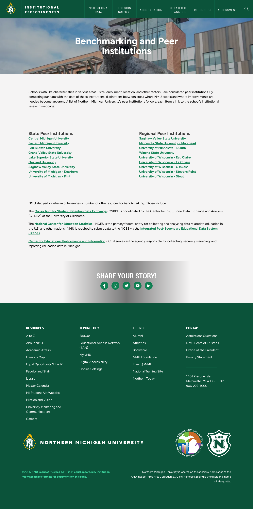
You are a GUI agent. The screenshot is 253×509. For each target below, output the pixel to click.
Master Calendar (37, 385)
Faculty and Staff (38, 371)
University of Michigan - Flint (49, 176)
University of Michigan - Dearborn (53, 171)
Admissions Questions (201, 336)
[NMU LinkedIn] (149, 286)
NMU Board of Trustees (202, 343)
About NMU (34, 343)
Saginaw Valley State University (51, 167)
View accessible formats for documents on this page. (54, 476)
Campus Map (35, 357)
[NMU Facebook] (104, 286)
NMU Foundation (145, 357)
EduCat (84, 336)
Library (30, 378)
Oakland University (42, 162)
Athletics (139, 343)
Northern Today (144, 378)
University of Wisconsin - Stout (161, 176)
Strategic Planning (178, 10)
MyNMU (85, 355)
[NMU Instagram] (115, 286)
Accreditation (151, 9)
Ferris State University (44, 148)
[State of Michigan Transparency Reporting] (189, 443)
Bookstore (140, 350)
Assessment (227, 9)
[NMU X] (126, 286)
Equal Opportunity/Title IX (44, 364)
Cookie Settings (90, 369)
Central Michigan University (48, 138)
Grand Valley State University (50, 153)
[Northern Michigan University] (11, 9)
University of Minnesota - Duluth (162, 148)
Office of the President (202, 350)
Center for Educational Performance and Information (66, 241)
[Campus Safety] (219, 443)
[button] (246, 8)
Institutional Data (99, 10)
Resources (202, 9)
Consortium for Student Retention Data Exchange (71, 211)
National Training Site (148, 371)
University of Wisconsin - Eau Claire (165, 157)
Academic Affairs (38, 350)
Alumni (138, 336)
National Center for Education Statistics (63, 224)
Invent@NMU (142, 364)
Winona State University (156, 153)
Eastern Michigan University (48, 143)
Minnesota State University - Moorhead (167, 143)
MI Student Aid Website (43, 393)
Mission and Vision (39, 400)
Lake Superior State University (50, 157)
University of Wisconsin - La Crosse (164, 162)
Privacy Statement (199, 357)
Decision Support (125, 10)
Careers (31, 419)
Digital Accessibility (93, 362)
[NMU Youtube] (138, 286)
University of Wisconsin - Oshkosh (163, 167)
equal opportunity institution (92, 471)
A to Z (30, 336)
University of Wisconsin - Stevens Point (167, 171)
